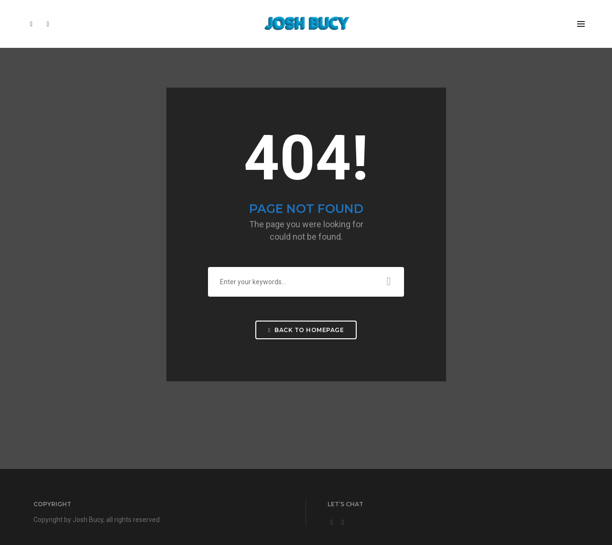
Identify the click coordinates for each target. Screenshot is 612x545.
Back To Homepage (306, 330)
